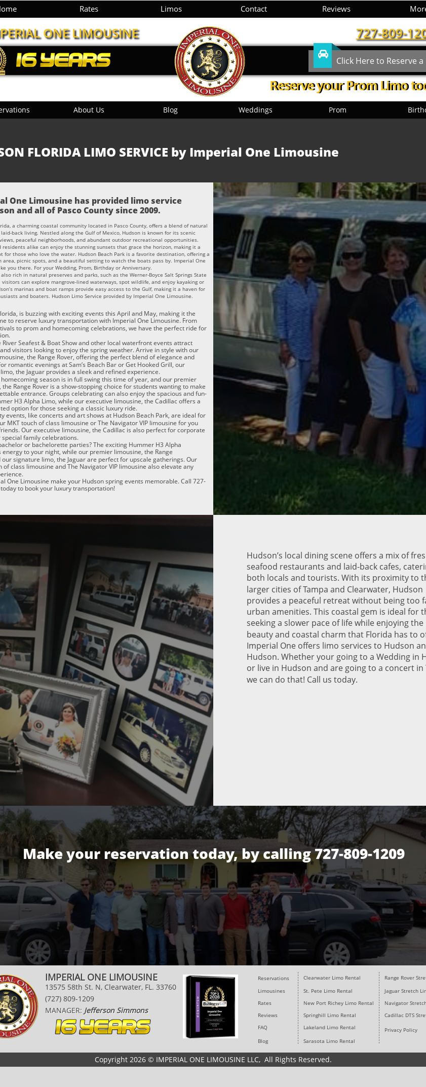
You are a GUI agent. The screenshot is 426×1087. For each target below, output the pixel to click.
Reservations (273, 978)
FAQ (262, 1027)
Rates (265, 1002)
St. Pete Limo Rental (328, 990)
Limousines (271, 990)
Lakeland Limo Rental (329, 1027)
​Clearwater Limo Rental (332, 977)
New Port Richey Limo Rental (338, 1002)
